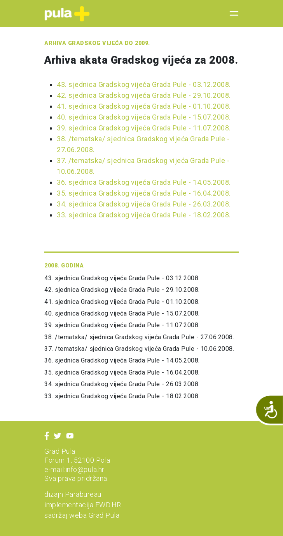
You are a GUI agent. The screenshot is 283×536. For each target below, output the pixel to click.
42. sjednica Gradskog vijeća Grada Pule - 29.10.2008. (144, 95)
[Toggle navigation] (232, 13)
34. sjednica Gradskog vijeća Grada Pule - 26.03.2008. (144, 204)
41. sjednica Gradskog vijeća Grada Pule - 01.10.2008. (144, 106)
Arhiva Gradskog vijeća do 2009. (97, 43)
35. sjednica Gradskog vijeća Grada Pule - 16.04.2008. (144, 193)
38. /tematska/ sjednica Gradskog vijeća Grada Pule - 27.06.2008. (139, 337)
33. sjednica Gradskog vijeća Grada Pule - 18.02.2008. (144, 215)
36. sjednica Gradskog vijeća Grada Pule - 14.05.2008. (144, 182)
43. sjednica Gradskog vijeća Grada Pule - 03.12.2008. (144, 84)
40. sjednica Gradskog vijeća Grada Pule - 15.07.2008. (144, 117)
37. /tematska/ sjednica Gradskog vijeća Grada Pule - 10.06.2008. (139, 348)
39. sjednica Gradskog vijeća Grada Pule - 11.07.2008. (144, 128)
